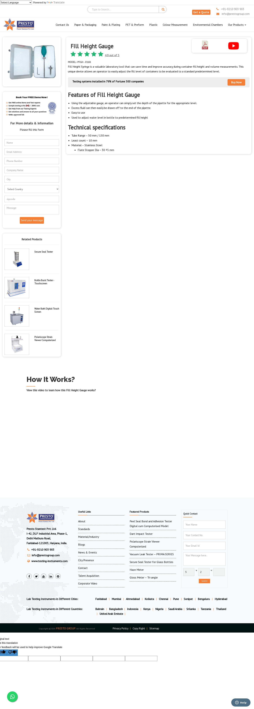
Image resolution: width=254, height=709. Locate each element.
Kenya (147, 609)
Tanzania (206, 609)
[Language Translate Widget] (16, 2)
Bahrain (100, 609)
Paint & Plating (111, 24)
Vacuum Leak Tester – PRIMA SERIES (152, 554)
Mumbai (116, 599)
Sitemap (154, 628)
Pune (176, 599)
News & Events (87, 552)
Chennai (163, 599)
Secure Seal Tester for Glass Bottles (151, 562)
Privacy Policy (120, 628)
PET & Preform (134, 24)
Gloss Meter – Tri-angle (144, 577)
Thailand (221, 609)
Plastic (153, 24)
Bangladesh (116, 609)
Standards (84, 529)
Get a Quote (201, 12)
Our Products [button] (237, 24)
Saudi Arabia (175, 609)
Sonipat (188, 599)
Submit (204, 581)
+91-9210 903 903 (230, 9)
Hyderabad (221, 599)
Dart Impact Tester (141, 533)
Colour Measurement (175, 24)
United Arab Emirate (111, 613)
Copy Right (139, 628)
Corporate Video (87, 583)
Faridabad (101, 599)
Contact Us (62, 24)
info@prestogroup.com (233, 14)
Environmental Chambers (208, 24)
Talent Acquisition (88, 575)
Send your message (32, 220)
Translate (56, 2)
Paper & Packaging (85, 24)
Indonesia (133, 609)
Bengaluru (204, 599)
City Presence (86, 560)
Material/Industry (88, 536)
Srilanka (191, 609)
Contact (83, 568)
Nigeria (159, 609)
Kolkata (149, 599)
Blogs (81, 544)
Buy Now (236, 82)
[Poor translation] (12, 652)
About (81, 521)
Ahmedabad (133, 599)
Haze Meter (137, 569)
